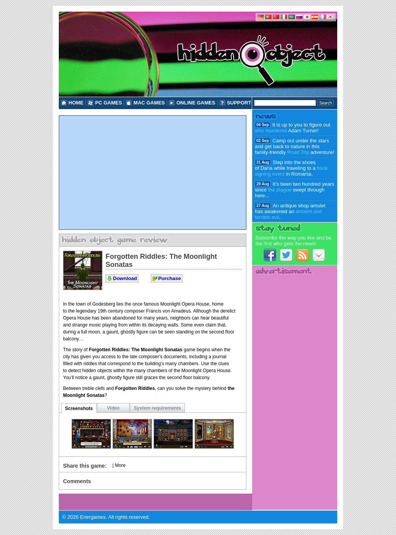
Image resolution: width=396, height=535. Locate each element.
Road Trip (298, 152)
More (120, 465)
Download (125, 278)
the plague (280, 190)
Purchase (169, 278)
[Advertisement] (152, 172)
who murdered (271, 130)
